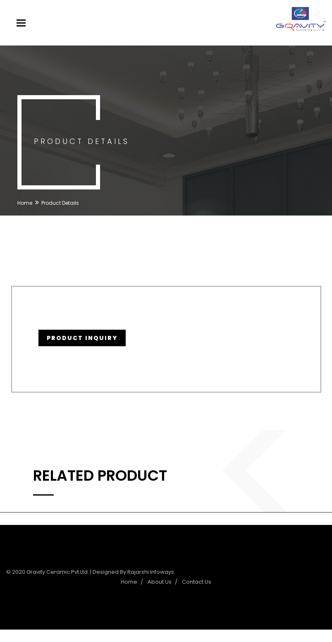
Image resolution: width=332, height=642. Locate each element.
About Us (160, 582)
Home (24, 202)
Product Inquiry (82, 338)
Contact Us (196, 582)
